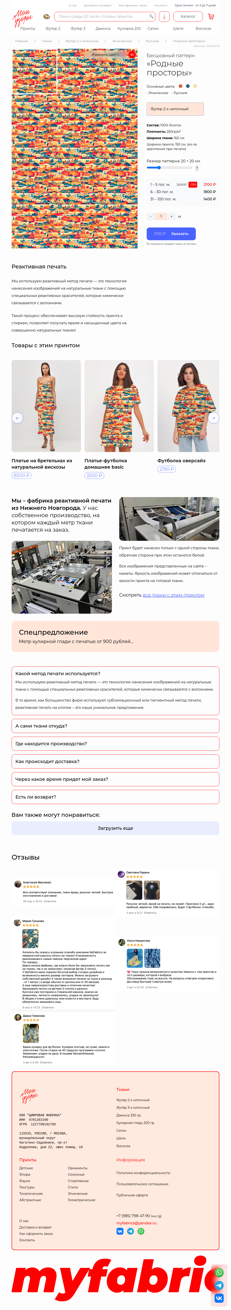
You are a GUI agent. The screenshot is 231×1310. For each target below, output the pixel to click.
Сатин (122, 1131)
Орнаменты (78, 1168)
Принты (28, 1159)
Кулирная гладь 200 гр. (136, 1123)
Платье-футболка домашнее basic (106, 464)
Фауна (24, 1181)
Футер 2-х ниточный (133, 1100)
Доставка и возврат (98, 5)
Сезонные (76, 1174)
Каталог (188, 16)
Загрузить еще (115, 828)
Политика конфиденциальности (143, 1173)
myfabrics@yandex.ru (137, 1223)
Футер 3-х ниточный (133, 1108)
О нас (73, 5)
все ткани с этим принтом (173, 595)
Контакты (160, 5)
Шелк (121, 1138)
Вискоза (123, 1146)
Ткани (123, 1089)
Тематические (31, 1194)
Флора (24, 1174)
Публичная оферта (132, 1195)
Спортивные (78, 1181)
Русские (180, 93)
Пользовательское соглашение (143, 1184)
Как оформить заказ (133, 5)
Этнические (158, 93)
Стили (73, 1187)
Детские (26, 1168)
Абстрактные (30, 1200)
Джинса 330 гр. (129, 1115)
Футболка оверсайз (181, 460)
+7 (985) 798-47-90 (139, 1216)
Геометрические (81, 1200)
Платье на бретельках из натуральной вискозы (42, 464)
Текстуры (27, 1187)
